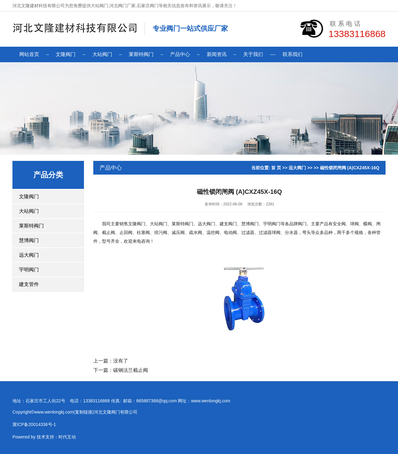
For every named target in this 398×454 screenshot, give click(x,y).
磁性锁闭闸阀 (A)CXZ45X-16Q (349, 167)
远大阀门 (29, 255)
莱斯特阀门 (141, 54)
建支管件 (29, 284)
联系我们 (293, 54)
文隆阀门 (66, 54)
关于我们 (253, 54)
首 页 (276, 167)
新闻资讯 (217, 54)
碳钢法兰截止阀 (130, 370)
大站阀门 (102, 54)
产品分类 (48, 175)
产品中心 (180, 54)
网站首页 (29, 54)
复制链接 (49, 416)
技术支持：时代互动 (21, 441)
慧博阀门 (29, 240)
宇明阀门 (29, 269)
